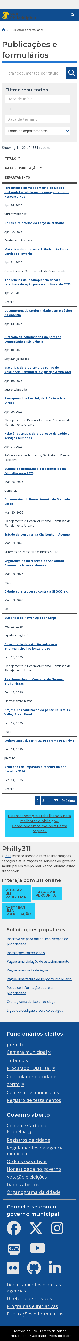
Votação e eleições (27, 1177)
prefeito (15, 1044)
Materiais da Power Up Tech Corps (30, 618)
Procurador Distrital (29, 1068)
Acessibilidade (60, 1336)
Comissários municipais (33, 1092)
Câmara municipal (27, 1052)
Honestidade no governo (34, 1169)
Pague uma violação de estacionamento (38, 961)
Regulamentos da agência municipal (35, 1150)
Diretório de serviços (29, 1298)
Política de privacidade (28, 1336)
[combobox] (37, 131)
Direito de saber (53, 1331)
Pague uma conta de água (27, 970)
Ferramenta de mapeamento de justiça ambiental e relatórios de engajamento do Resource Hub (36, 192)
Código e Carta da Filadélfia (26, 1128)
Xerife (13, 1084)
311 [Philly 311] (8, 856)
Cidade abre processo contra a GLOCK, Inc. (36, 591)
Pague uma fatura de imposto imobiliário (39, 979)
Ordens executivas (27, 1161)
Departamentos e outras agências (34, 1287)
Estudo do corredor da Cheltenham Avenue (37, 534)
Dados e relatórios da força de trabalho (34, 223)
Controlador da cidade (31, 1076)
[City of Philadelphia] (20, 15)
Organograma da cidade (33, 1192)
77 (56, 800)
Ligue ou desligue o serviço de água (35, 1010)
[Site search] (72, 15)
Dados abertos (23, 1184)
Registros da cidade (28, 1140)
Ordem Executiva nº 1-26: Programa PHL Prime (39, 741)
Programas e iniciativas (32, 1306)
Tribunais (17, 1060)
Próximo (68, 800)
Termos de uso (25, 1331)
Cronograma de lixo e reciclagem (32, 1001)
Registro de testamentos (34, 1100)
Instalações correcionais (26, 953)
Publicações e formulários (35, 1313)
